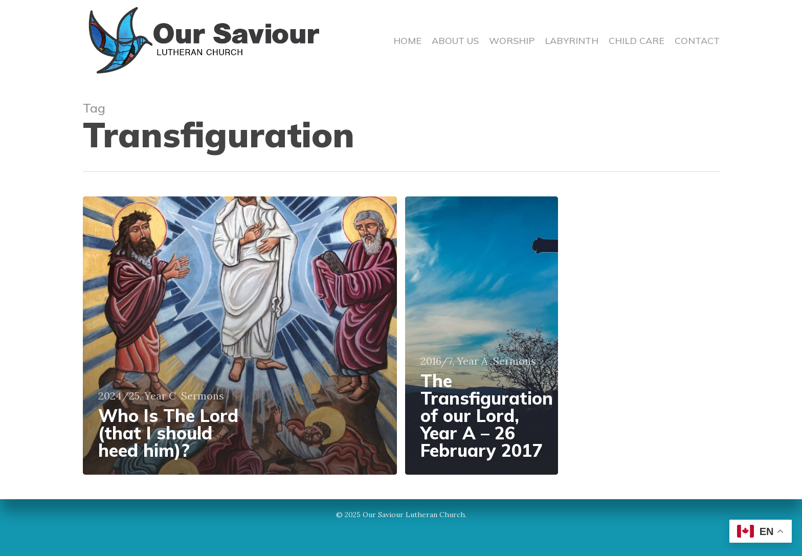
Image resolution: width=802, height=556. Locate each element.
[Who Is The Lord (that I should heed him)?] (240, 335)
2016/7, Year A (454, 361)
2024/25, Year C (137, 396)
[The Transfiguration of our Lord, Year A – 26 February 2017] (481, 335)
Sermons (202, 396)
